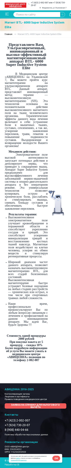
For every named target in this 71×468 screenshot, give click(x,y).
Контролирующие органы (17, 394)
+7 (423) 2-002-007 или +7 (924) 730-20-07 (48, 4)
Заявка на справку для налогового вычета (35, 405)
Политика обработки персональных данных (26, 434)
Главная (8, 34)
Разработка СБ (12, 464)
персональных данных (18, 460)
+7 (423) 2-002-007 (17, 420)
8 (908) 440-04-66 (16, 429)
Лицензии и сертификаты (17, 396)
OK (56, 458)
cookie (18, 458)
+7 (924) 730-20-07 (17, 425)
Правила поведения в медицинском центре (26, 399)
